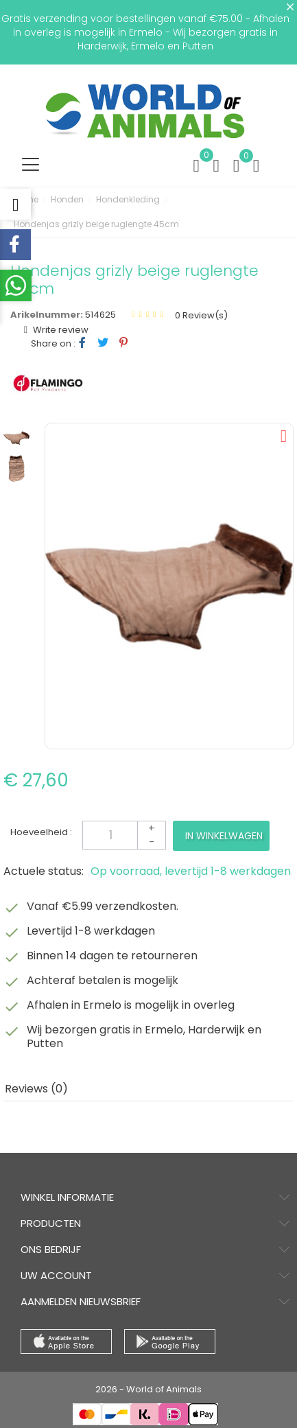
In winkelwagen (224, 836)
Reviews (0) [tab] (36, 1089)
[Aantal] (124, 835)
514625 (100, 314)
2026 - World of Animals (148, 1389)
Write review (59, 329)
